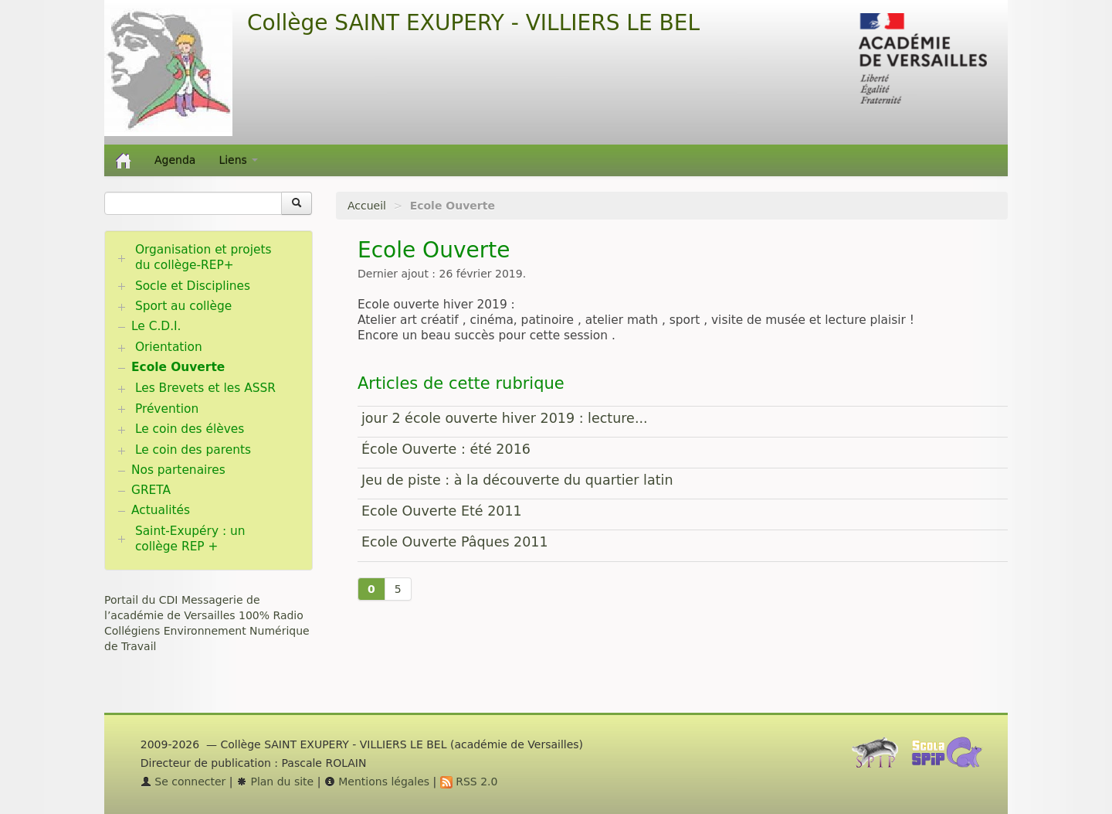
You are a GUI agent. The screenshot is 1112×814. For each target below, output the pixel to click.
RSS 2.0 (469, 781)
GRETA (151, 490)
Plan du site (275, 781)
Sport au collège (183, 306)
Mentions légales (376, 781)
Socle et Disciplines (192, 286)
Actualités (160, 510)
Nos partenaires (178, 470)
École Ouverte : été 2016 (446, 449)
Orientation (168, 347)
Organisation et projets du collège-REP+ (203, 257)
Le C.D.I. (156, 326)
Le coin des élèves (189, 429)
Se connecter (183, 781)
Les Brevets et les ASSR (205, 388)
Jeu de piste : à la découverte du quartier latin (517, 480)
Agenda (174, 160)
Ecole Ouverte (178, 367)
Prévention (166, 409)
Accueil (367, 205)
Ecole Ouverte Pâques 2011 (454, 542)
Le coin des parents (193, 450)
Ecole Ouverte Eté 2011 (441, 511)
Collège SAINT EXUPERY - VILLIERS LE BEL (473, 23)
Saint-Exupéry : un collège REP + (190, 538)
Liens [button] (238, 160)
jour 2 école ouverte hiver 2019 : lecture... (504, 418)
